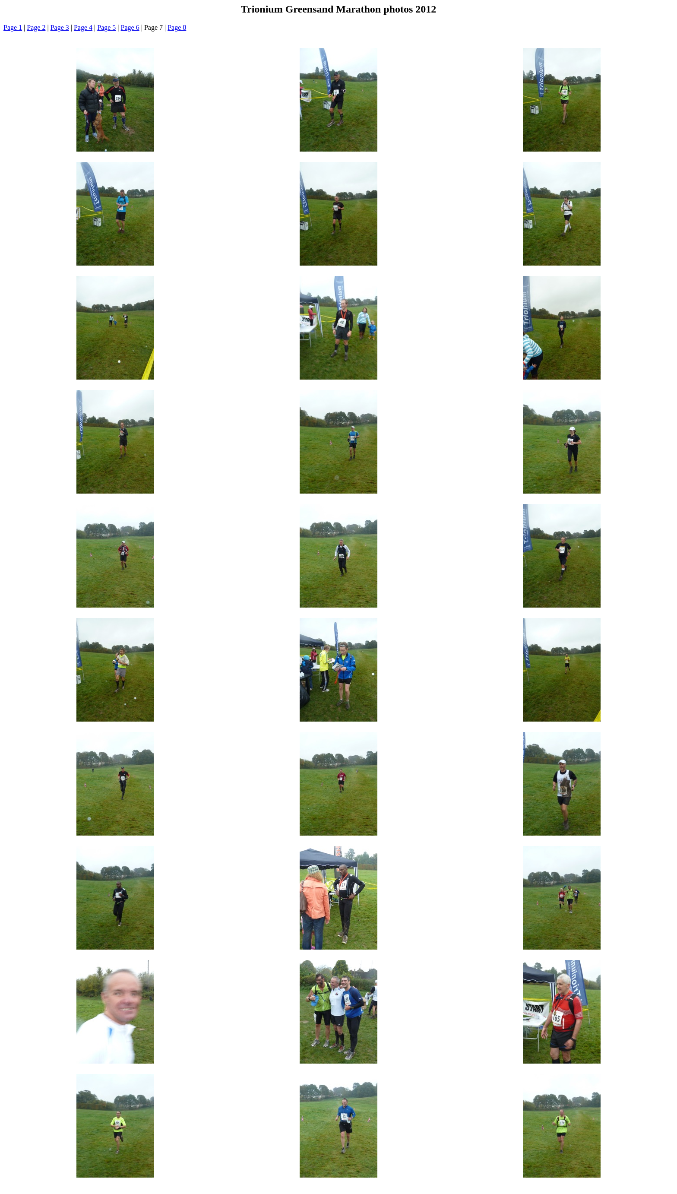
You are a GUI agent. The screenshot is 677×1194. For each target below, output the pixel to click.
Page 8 (177, 27)
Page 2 (36, 27)
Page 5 (106, 27)
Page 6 (130, 27)
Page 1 (12, 27)
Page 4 (83, 27)
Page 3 (60, 27)
